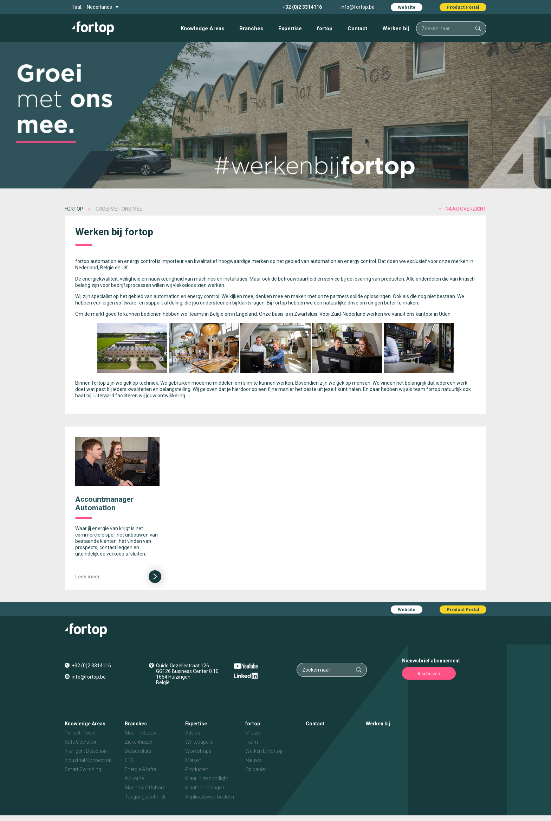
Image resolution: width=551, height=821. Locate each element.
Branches (251, 28)
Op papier (255, 769)
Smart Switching (83, 769)
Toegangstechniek (145, 797)
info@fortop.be (358, 7)
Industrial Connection (88, 760)
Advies (192, 733)
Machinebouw (140, 733)
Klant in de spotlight (206, 778)
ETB (129, 760)
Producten (196, 769)
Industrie (134, 778)
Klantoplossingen (204, 787)
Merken (193, 760)
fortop (324, 28)
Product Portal (463, 7)
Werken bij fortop (264, 751)
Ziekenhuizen (139, 742)
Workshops (198, 751)
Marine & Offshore (145, 787)
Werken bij (395, 28)
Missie (252, 733)
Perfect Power (80, 733)
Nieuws (253, 760)
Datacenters (138, 751)
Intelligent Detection (86, 751)
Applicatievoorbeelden (209, 797)
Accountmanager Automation (104, 503)
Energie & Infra (140, 769)
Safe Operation (81, 742)
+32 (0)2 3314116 (302, 7)
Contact (357, 28)
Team (251, 742)
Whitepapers (199, 742)
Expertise (290, 28)
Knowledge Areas (202, 28)
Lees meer (87, 576)
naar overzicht (466, 209)
